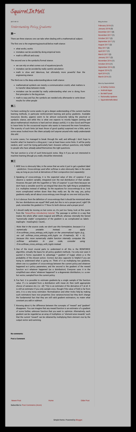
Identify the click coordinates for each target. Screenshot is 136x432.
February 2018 (104, 25)
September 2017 (105, 41)
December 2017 (104, 32)
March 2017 (103, 54)
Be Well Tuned (106, 93)
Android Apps (106, 90)
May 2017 (102, 48)
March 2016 (103, 77)
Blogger (79, 420)
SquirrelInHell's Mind (109, 100)
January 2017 (104, 57)
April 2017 (102, 51)
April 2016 (102, 73)
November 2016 (105, 61)
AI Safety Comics (108, 87)
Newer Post (16, 400)
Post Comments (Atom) (32, 405)
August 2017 (103, 45)
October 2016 (104, 64)
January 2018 (104, 29)
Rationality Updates (109, 97)
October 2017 (104, 38)
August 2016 (103, 70)
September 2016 (105, 67)
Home (50, 400)
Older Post (85, 400)
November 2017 (105, 35)
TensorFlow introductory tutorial (40, 213)
